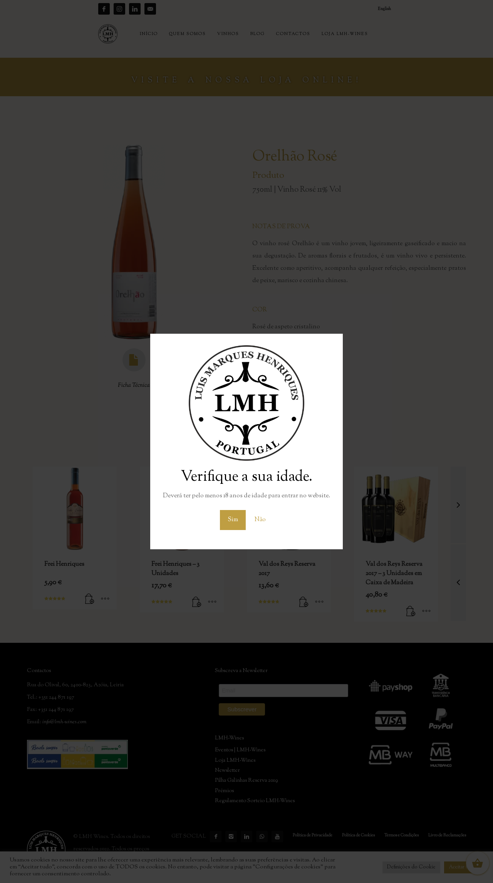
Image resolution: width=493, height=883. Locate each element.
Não (260, 519)
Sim (233, 519)
